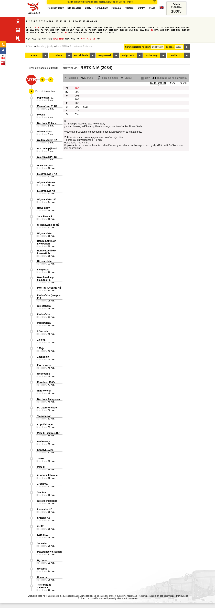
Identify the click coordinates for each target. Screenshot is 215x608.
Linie (34, 55)
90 (27, 32)
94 (62, 32)
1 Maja (40, 348)
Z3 (27, 27)
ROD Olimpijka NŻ (47, 148)
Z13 (37, 27)
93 (58, 32)
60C (144, 27)
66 (187, 27)
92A (48, 32)
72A (57, 30)
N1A (28, 38)
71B (52, 30)
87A (156, 30)
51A (58, 27)
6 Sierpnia (42, 331)
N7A (83, 38)
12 (65, 21)
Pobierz (175, 55)
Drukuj (126, 77)
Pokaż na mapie (107, 77)
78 (90, 30)
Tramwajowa (44, 416)
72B (63, 30)
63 (162, 27)
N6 (78, 38)
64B (172, 27)
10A (51, 21)
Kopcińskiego (45, 424)
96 (65, 32)
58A (119, 27)
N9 (98, 38)
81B (111, 30)
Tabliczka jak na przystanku (169, 77)
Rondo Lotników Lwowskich (46, 242)
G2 (106, 32)
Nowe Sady (43, 208)
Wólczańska (44, 306)
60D (150, 27)
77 (86, 30)
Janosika (42, 543)
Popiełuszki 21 (45, 97)
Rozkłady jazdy (44, 46)
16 (76, 21)
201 (85, 32)
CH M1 (41, 526)
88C (178, 30)
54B (95, 27)
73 (67, 30)
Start (29, 46)
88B (173, 30)
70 (42, 30)
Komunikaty (101, 8)
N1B (34, 38)
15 (72, 21)
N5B (73, 38)
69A (32, 30)
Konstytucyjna (45, 450)
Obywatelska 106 (46, 199)
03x (77, 110)
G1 (101, 32)
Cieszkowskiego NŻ (48, 224)
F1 (97, 32)
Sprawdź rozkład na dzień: (138, 47)
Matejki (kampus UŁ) (48, 433)
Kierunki (87, 77)
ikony (145, 77)
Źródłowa (42, 484)
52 (68, 27)
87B (162, 30)
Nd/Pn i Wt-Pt (158, 83)
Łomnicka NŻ (44, 509)
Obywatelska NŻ (46, 182)
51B (64, 27)
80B (100, 30)
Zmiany (57, 55)
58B (124, 27)
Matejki (41, 467)
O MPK (141, 8)
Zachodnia (43, 356)
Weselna (42, 568)
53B (79, 27)
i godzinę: (169, 47)
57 (114, 27)
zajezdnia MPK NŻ (47, 157)
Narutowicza (44, 390)
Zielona (41, 339)
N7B (89, 38)
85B (147, 30)
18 (84, 21)
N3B (50, 38)
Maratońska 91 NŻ (47, 106)
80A (94, 30)
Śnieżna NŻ (43, 517)
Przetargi (129, 8)
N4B (61, 38)
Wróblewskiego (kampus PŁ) (45, 278)
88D (184, 30)
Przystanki (104, 55)
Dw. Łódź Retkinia (47, 123)
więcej (130, 2)
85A (142, 30)
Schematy (151, 55)
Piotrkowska (44, 365)
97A (70, 32)
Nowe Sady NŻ (45, 165)
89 (188, 30)
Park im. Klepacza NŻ (49, 287)
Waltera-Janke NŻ (47, 140)
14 (69, 21)
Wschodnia (43, 373)
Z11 (32, 27)
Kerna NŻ (42, 534)
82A (116, 30)
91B (37, 32)
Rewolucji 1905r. (46, 382)
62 (158, 27)
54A (89, 27)
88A (167, 30)
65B (183, 27)
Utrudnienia (81, 55)
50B (53, 27)
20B (77, 88)
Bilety (88, 8)
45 (95, 21)
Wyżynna (42, 560)
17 (80, 21)
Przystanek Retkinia (81, 46)
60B (139, 27)
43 (91, 21)
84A (131, 30)
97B (76, 32)
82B (122, 30)
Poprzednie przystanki (45, 91)
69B (37, 30)
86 (152, 30)
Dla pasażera (74, 8)
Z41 (42, 27)
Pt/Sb (173, 83)
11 (61, 21)
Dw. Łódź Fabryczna (48, 399)
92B (53, 32)
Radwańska (43, 314)
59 (129, 27)
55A (100, 27)
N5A (67, 38)
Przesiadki (71, 77)
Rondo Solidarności (48, 475)
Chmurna (42, 577)
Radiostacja (43, 441)
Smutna (41, 492)
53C (84, 27)
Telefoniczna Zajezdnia (44, 586)
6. (94, 32)
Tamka (40, 458)
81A (105, 30)
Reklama (116, 8)
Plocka (41, 114)
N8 (93, 38)
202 (90, 32)
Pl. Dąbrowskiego (47, 407)
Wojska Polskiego (47, 500)
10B (56, 21)
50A (47, 27)
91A (32, 32)
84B (136, 30)
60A (133, 27)
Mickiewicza (44, 322)
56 (110, 27)
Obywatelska (44, 131)
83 (126, 30)
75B (78, 30)
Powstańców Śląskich (49, 551)
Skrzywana (43, 269)
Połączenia (128, 55)
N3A (44, 38)
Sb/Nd (183, 83)
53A (73, 27)
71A (46, 30)
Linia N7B (61, 46)
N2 (39, 38)
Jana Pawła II (44, 216)
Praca (152, 8)
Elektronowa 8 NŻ (47, 174)
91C (43, 32)
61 (154, 27)
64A (167, 27)
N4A (55, 38)
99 (80, 32)
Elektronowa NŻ (46, 191)
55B (106, 27)
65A (178, 27)
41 (88, 21)
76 (82, 30)
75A (72, 30)
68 (27, 30)
